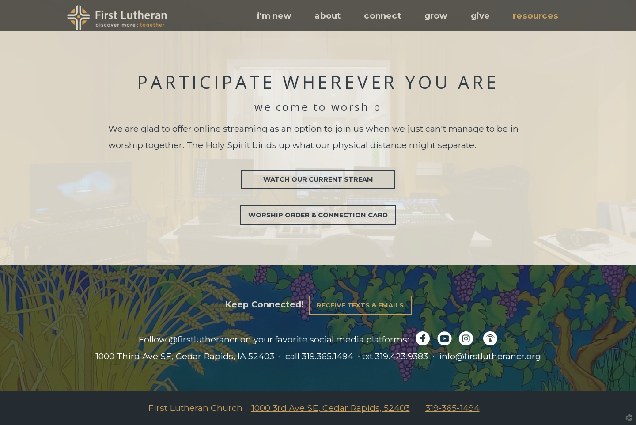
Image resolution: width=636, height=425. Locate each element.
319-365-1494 (452, 407)
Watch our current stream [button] (318, 179)
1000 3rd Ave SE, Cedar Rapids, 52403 (330, 407)
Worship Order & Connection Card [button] (318, 215)
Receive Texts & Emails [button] (360, 305)
